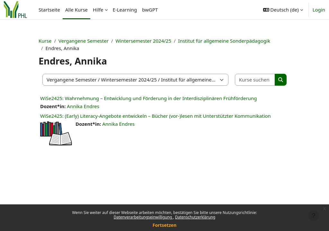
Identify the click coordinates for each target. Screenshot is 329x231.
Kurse (45, 41)
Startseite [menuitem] (49, 9)
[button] (283, 9)
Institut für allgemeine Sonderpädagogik (224, 41)
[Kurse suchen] (255, 80)
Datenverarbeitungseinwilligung (143, 217)
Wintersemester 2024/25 (143, 41)
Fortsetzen (165, 225)
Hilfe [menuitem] (98, 9)
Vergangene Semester (83, 41)
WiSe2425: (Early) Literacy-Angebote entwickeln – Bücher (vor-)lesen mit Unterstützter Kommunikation (155, 116)
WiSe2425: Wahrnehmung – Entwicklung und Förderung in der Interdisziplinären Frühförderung (148, 98)
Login (319, 9)
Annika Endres (83, 106)
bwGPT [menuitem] (150, 9)
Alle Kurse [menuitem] (76, 9)
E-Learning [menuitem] (125, 9)
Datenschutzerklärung (195, 217)
